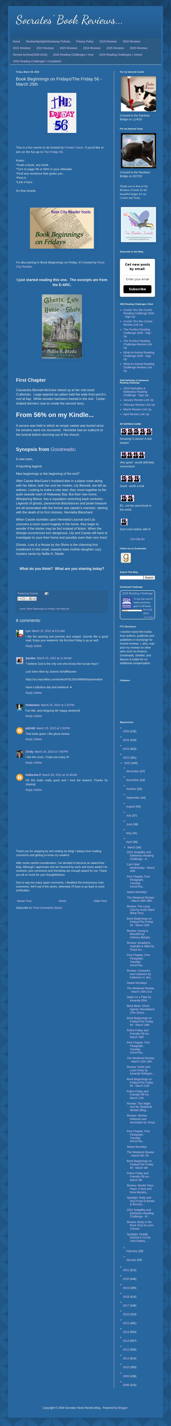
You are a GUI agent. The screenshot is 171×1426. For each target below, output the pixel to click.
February (132, 1251)
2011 (126, 1358)
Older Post (100, 901)
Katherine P (33, 774)
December (133, 771)
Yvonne (137, 599)
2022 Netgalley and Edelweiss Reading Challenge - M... (140, 1213)
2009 (126, 1376)
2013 (126, 1340)
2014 (126, 1332)
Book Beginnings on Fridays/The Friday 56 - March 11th (140, 1083)
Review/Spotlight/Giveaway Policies (48, 41)
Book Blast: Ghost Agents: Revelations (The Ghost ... (141, 1009)
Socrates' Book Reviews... (69, 19)
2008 (126, 1385)
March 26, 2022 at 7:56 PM (51, 751)
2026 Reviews (138, 48)
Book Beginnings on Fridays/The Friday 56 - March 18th (140, 1021)
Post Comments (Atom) (47, 907)
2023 (126, 757)
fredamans (33, 705)
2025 (126, 740)
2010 (126, 1367)
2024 (126, 748)
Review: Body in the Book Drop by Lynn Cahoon (140, 1225)
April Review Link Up (136, 414)
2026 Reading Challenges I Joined (120, 54)
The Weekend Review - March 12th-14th (140, 1059)
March (131, 847)
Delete (38, 646)
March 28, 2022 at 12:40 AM (59, 774)
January (131, 1259)
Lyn (28, 631)
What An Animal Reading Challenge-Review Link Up (138, 367)
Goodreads (62, 449)
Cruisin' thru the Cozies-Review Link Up (138, 323)
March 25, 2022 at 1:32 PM (57, 705)
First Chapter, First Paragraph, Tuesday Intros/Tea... (138, 881)
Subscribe (137, 289)
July (129, 815)
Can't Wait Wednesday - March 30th (141, 868)
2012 (126, 1349)
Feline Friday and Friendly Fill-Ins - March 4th (138, 1177)
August (131, 806)
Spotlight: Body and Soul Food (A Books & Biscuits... (141, 1201)
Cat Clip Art (137, 539)
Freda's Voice (74, 147)
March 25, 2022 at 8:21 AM (48, 631)
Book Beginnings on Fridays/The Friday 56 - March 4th (140, 1164)
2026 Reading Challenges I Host (73, 54)
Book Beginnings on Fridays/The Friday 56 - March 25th (140, 922)
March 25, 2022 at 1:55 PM (53, 728)
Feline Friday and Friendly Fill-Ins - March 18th (138, 1034)
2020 (126, 1278)
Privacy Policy (84, 41)
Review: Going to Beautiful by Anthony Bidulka (138, 934)
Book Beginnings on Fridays (41, 609)
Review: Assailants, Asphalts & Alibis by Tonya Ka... (140, 946)
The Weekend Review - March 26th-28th (140, 899)
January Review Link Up (138, 400)
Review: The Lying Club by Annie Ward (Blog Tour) (140, 910)
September (133, 797)
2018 (126, 1296)
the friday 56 (63, 609)
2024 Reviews (92, 48)
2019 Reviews (108, 41)
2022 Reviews (45, 48)
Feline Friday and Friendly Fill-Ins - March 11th (138, 1095)
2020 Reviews (131, 41)
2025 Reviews (115, 48)
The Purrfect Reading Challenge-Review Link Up (137, 344)
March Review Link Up (137, 409)
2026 (126, 731)
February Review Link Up (139, 404)
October (131, 788)
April (129, 842)
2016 (126, 1314)
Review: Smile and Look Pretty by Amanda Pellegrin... (140, 1070)
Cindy (29, 751)
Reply (29, 646)
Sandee (31, 658)
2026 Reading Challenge (137, 593)
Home (16, 41)
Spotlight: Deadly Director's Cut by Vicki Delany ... (138, 1238)
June (129, 824)
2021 (126, 1270)
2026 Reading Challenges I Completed (37, 61)
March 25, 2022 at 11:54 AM (54, 658)
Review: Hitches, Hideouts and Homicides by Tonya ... (141, 1120)
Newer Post (24, 901)
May (129, 833)
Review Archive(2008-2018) (30, 54)
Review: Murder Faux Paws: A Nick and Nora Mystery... (140, 1189)
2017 (126, 1305)
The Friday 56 (53, 152)
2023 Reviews (68, 48)
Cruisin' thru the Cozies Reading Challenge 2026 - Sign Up (138, 313)
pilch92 (30, 728)
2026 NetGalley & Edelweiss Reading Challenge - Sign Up (135, 392)
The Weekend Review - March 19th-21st (140, 990)
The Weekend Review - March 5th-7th (140, 1154)
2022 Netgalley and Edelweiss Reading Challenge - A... (140, 856)
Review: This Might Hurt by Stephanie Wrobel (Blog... (139, 1107)
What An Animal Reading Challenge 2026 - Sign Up (138, 356)
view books (148, 617)
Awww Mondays (137, 892)
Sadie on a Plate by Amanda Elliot (139, 998)
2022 (127, 763)
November (133, 780)
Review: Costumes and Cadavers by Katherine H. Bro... (140, 974)
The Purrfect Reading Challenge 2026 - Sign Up (137, 333)
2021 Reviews (22, 48)
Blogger (122, 1407)
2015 (126, 1323)
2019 (126, 1287)
